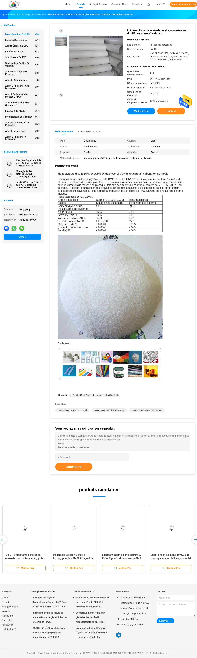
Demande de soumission (183, 4)
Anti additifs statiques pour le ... (22, 73)
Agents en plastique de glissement (22, 103)
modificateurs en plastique (22, 116)
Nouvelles (6, 611)
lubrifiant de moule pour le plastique (85, 395)
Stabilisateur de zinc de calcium (22, 64)
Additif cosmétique (22, 131)
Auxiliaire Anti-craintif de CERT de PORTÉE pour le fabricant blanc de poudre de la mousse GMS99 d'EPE (28, 163)
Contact (22, 237)
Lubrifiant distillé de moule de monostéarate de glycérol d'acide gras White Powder (50, 617)
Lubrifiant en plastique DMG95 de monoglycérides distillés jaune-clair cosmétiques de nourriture (171, 558)
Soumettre (73, 467)
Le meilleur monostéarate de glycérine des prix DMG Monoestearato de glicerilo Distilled (90, 618)
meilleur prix (141, 111)
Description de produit (88, 131)
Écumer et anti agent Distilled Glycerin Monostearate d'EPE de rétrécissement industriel (92, 632)
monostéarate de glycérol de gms (109, 410)
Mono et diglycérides (22, 40)
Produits (6, 602)
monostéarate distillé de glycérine (147, 410)
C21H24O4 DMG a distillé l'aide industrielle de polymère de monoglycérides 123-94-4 (49, 632)
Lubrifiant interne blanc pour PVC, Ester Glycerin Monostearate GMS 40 (121, 558)
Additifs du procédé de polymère (22, 124)
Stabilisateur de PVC (22, 57)
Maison (5, 597)
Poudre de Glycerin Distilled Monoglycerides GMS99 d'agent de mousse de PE (73, 558)
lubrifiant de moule (110, 395)
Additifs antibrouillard (22, 80)
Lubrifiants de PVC (22, 51)
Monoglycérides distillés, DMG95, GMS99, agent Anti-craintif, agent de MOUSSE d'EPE (26, 174)
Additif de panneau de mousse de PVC (22, 95)
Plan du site (7, 615)
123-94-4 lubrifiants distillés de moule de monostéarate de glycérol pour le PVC (25, 558)
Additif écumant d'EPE (22, 45)
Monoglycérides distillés (22, 34)
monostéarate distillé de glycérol (72, 410)
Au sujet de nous (10, 606)
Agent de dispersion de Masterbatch (22, 87)
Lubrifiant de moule (22, 111)
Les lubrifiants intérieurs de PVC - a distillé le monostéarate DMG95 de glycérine (28, 185)
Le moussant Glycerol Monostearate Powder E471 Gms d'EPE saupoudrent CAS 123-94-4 (50, 602)
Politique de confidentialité (9, 627)
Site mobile (7, 620)
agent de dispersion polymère (22, 138)
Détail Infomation (64, 131)
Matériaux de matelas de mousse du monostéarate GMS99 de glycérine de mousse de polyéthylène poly (92, 602)
